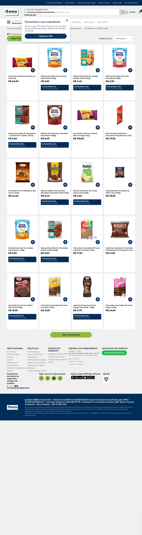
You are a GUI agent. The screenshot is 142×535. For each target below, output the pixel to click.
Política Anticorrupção (37, 477)
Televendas (117, 3)
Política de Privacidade (37, 474)
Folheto (11, 474)
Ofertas (11, 472)
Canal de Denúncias (56, 474)
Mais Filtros (19, 38)
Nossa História (14, 480)
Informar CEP (46, 36)
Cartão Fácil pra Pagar (86, 3)
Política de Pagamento (37, 485)
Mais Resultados (71, 449)
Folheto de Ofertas (54, 3)
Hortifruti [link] (104, 22)
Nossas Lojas (13, 477)
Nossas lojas (131, 2)
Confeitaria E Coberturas (97, 28)
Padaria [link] (77, 22)
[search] (88, 12)
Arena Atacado (15, 28)
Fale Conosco (104, 3)
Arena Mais (69, 3)
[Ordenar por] (123, 38)
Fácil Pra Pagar (14, 469)
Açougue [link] (91, 22)
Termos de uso (34, 466)
